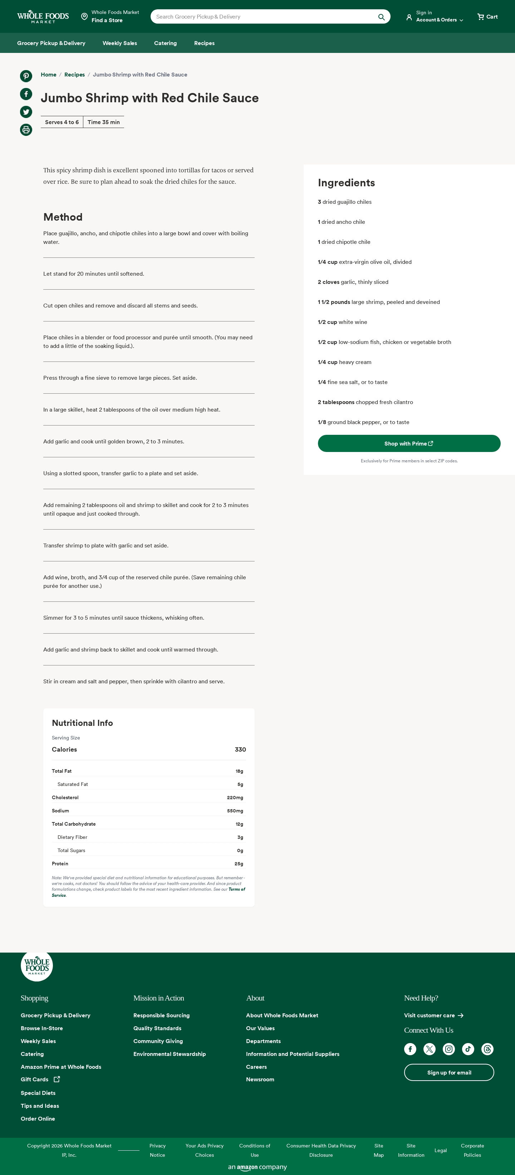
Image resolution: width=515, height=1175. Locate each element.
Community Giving (158, 1041)
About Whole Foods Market (282, 1015)
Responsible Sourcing (161, 1015)
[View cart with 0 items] (487, 16)
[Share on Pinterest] (26, 76)
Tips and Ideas (40, 1106)
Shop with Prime (409, 443)
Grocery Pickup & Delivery (55, 1015)
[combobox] (259, 16)
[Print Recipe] (26, 130)
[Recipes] (204, 43)
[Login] (435, 16)
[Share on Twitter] (26, 112)
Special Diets (38, 1093)
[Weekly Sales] (120, 43)
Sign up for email (449, 1072)
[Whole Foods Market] (43, 16)
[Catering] (165, 43)
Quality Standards (157, 1028)
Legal (441, 1150)
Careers (256, 1067)
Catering (32, 1054)
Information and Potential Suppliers (292, 1054)
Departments (263, 1041)
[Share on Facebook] (26, 94)
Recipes (74, 74)
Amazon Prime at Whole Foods (61, 1067)
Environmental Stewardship (169, 1054)
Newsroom (260, 1079)
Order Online (38, 1118)
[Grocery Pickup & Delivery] (51, 43)
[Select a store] (109, 16)
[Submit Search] (381, 16)
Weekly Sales (38, 1041)
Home (48, 74)
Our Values (260, 1028)
